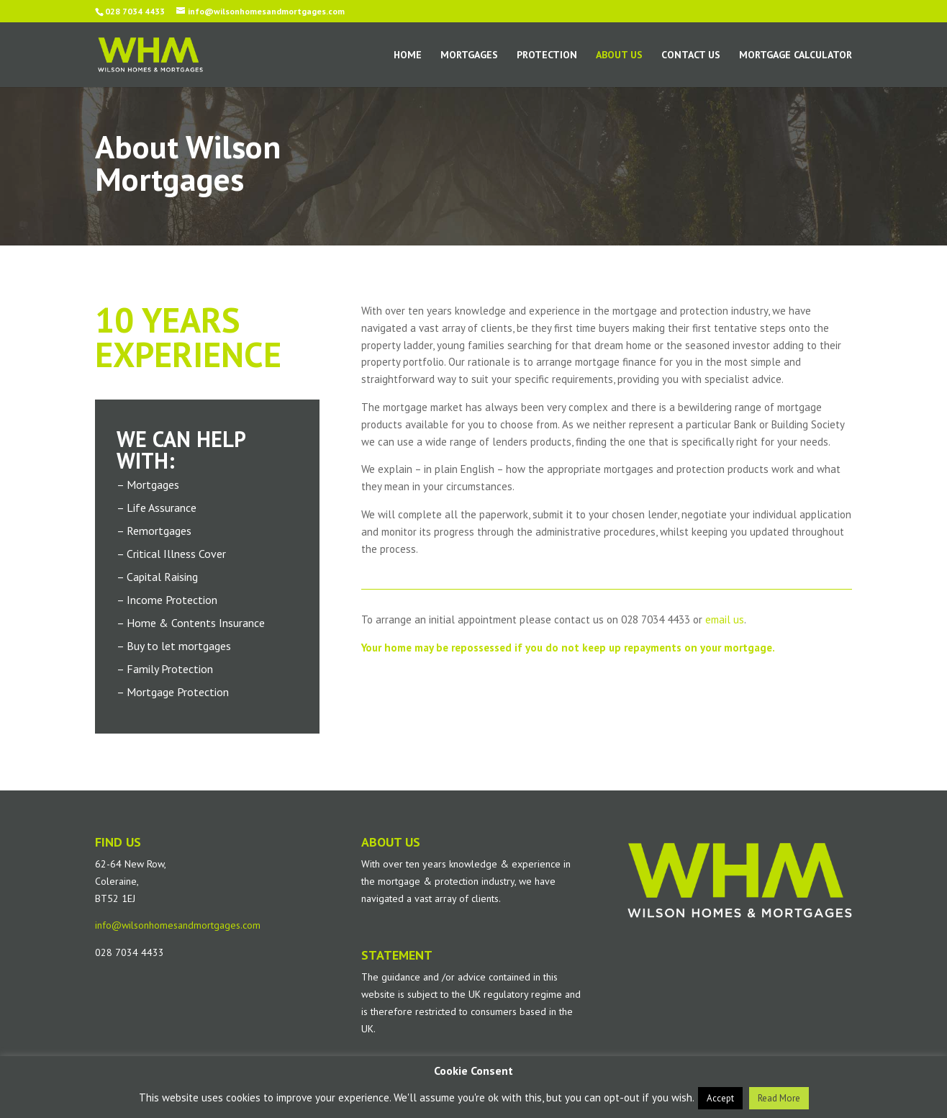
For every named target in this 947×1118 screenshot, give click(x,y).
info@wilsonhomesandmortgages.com (177, 925)
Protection (547, 55)
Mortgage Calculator (795, 55)
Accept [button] (720, 1098)
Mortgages (469, 55)
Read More (779, 1098)
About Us (619, 55)
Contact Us (690, 55)
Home (408, 55)
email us (724, 619)
